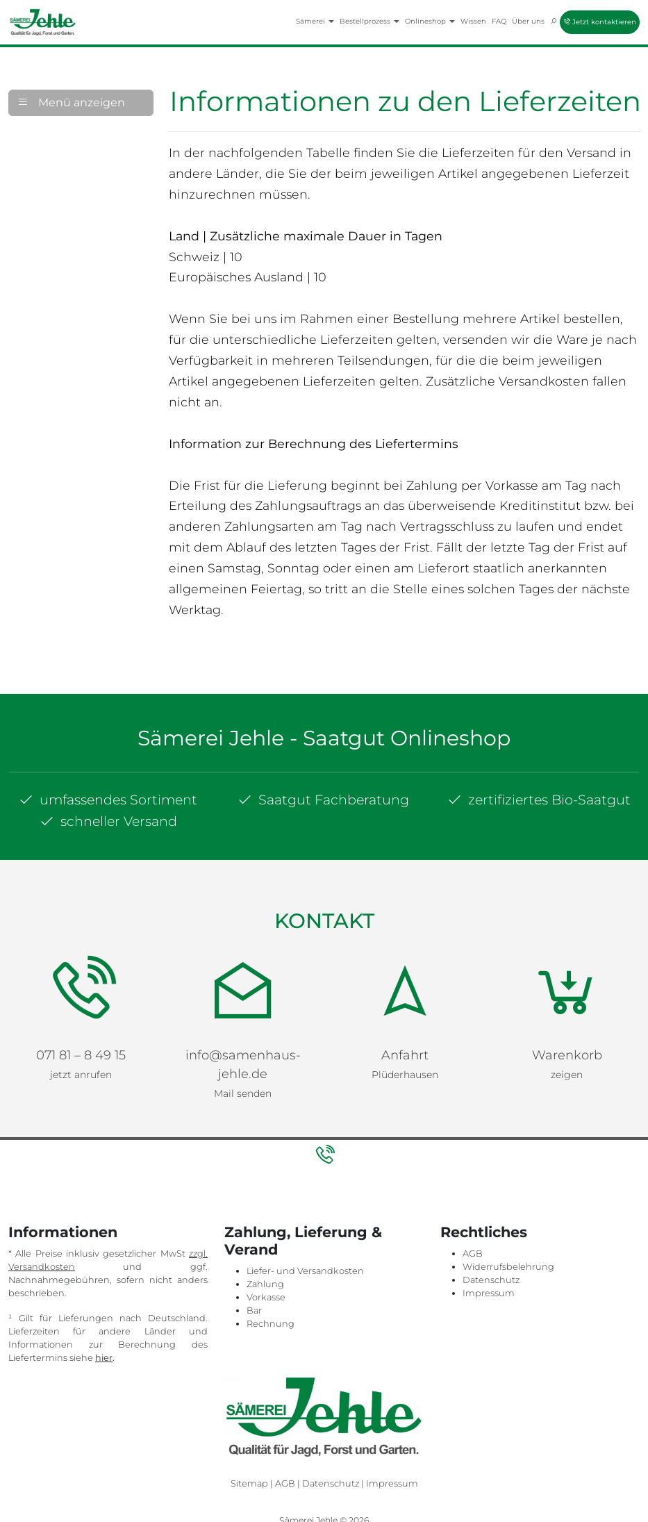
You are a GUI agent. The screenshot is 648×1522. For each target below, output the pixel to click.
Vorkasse (266, 1297)
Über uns (528, 21)
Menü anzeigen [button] (71, 102)
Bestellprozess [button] (369, 21)
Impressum (489, 1293)
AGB (473, 1253)
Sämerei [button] (315, 21)
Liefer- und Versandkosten (305, 1271)
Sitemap (249, 1483)
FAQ (499, 21)
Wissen (473, 21)
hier (104, 1358)
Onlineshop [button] (430, 21)
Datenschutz (491, 1280)
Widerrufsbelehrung (508, 1267)
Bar (254, 1310)
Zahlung (265, 1284)
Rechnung (270, 1323)
